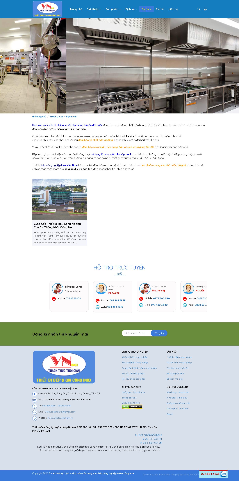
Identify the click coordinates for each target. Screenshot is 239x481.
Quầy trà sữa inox (131, 404)
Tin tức (160, 9)
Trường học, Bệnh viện (178, 410)
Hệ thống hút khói (175, 375)
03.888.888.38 (102, 298)
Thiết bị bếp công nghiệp (179, 359)
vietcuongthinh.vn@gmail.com (60, 413)
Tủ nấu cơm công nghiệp (179, 364)
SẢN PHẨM (172, 353)
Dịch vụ (131, 9)
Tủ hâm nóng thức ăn (177, 370)
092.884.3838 (48, 407)
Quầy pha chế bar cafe (178, 405)
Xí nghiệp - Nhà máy (177, 399)
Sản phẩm (113, 9)
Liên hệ (173, 9)
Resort (170, 416)
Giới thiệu (94, 9)
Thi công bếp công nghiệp (135, 364)
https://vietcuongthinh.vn (60, 419)
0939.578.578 (64, 407)
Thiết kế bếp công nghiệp (135, 359)
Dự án (146, 9)
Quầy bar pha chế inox (133, 394)
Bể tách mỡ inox (175, 380)
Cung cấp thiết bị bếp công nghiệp (139, 370)
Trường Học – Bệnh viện (63, 116)
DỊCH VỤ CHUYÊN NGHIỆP (135, 353)
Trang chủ (76, 9)
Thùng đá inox (129, 399)
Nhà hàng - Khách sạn (178, 394)
